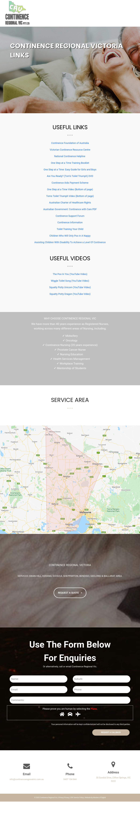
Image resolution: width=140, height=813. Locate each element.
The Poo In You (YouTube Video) (70, 274)
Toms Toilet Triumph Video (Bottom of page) (70, 196)
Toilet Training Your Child (70, 229)
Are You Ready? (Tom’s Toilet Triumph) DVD (70, 176)
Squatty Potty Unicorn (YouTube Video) (70, 287)
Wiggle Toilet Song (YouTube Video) (70, 280)
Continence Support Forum (70, 215)
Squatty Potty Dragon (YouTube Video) (70, 294)
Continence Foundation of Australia (70, 143)
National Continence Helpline (70, 156)
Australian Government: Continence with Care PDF (70, 209)
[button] (134, 13)
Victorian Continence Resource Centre (70, 149)
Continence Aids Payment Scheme (70, 182)
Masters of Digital (99, 809)
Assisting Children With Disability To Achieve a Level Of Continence (70, 242)
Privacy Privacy (63, 809)
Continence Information (70, 222)
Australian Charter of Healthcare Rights (70, 202)
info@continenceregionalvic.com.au (27, 791)
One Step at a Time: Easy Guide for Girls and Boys (70, 169)
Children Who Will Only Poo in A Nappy (70, 235)
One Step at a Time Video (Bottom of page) (70, 189)
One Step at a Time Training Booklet (70, 162)
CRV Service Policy (77, 809)
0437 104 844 (70, 791)
